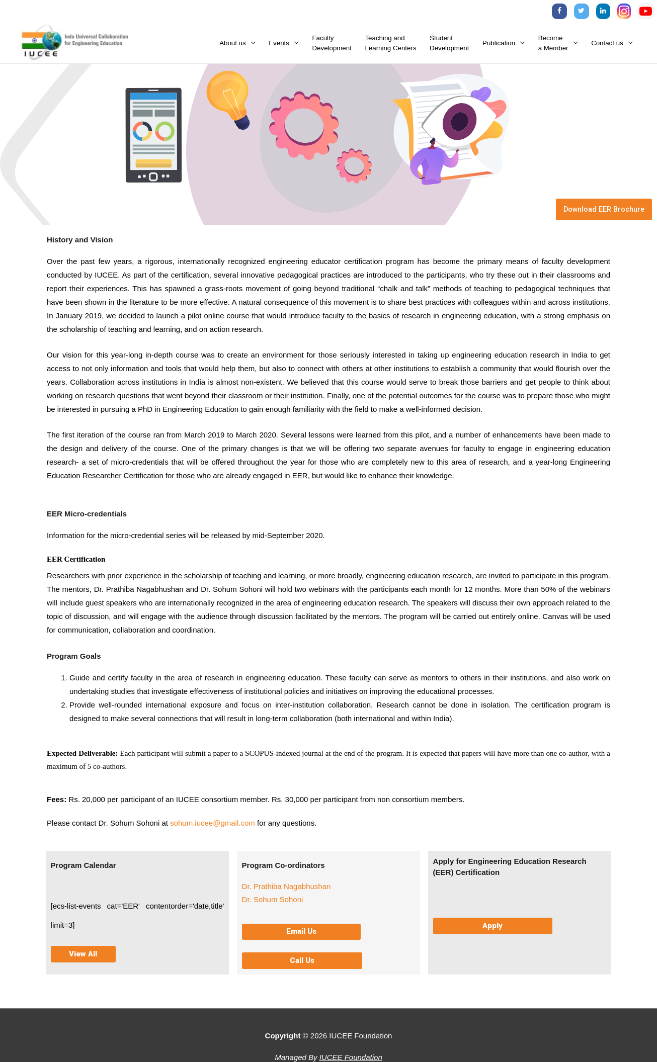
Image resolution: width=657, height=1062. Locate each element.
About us (232, 47)
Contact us (607, 47)
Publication (498, 47)
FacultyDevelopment (332, 47)
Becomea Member (553, 47)
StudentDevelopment (449, 47)
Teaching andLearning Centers (390, 47)
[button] (301, 939)
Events (279, 47)
